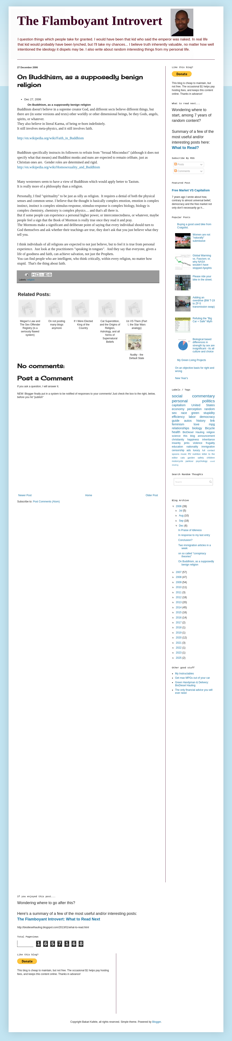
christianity (178, 439)
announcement (206, 435)
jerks (186, 443)
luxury (196, 450)
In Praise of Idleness (190, 530)
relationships (180, 428)
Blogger (156, 1021)
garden (191, 457)
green (195, 413)
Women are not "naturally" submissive (201, 237)
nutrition (196, 454)
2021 (179, 642)
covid (212, 461)
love (196, 424)
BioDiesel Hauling (193, 432)
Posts (179, 164)
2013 (179, 602)
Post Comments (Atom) (46, 501)
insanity (176, 443)
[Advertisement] (189, 766)
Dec (181, 525)
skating (175, 465)
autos (188, 420)
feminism (178, 424)
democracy (207, 416)
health (176, 432)
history (200, 420)
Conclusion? (185, 540)
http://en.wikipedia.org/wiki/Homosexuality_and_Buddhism (58, 167)
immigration (208, 446)
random (209, 409)
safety (201, 457)
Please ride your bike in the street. (202, 278)
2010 (179, 587)
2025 (179, 657)
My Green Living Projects (191, 360)
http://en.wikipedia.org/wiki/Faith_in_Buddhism (50, 138)
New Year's (181, 378)
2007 (179, 572)
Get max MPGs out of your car (192, 677)
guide (175, 420)
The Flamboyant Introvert (89, 21)
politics (208, 401)
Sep (181, 520)
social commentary (193, 396)
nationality (192, 446)
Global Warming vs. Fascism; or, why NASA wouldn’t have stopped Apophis (202, 262)
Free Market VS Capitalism (191, 190)
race (184, 413)
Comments (182, 171)
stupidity (209, 413)
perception (194, 409)
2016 (179, 617)
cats (182, 457)
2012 (179, 597)
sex (174, 413)
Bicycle (210, 428)
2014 (179, 607)
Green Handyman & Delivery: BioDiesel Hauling (192, 684)
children (211, 457)
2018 (179, 627)
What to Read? (185, 148)
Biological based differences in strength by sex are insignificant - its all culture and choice (204, 345)
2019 (179, 632)
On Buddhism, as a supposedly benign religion (196, 563)
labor (192, 416)
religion (31, 279)
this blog (189, 435)
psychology (202, 461)
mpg (212, 424)
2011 (179, 592)
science (176, 435)
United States (203, 405)
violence (197, 443)
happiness (193, 439)
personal (180, 401)
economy (178, 409)
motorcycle (177, 461)
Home (88, 495)
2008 (179, 577)
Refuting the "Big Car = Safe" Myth (202, 320)
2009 (179, 582)
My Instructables (184, 673)
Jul (181, 510)
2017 (179, 622)
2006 (179, 506)
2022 (179, 647)
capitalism (179, 405)
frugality (210, 443)
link (212, 420)
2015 (179, 612)
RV (189, 454)
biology (197, 428)
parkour (190, 461)
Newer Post (25, 495)
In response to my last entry (194, 535)
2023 (179, 652)
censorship (178, 450)
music (184, 454)
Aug (181, 515)
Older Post (152, 495)
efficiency (178, 416)
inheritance (208, 439)
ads (189, 450)
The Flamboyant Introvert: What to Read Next (58, 919)
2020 (179, 637)
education (177, 446)
